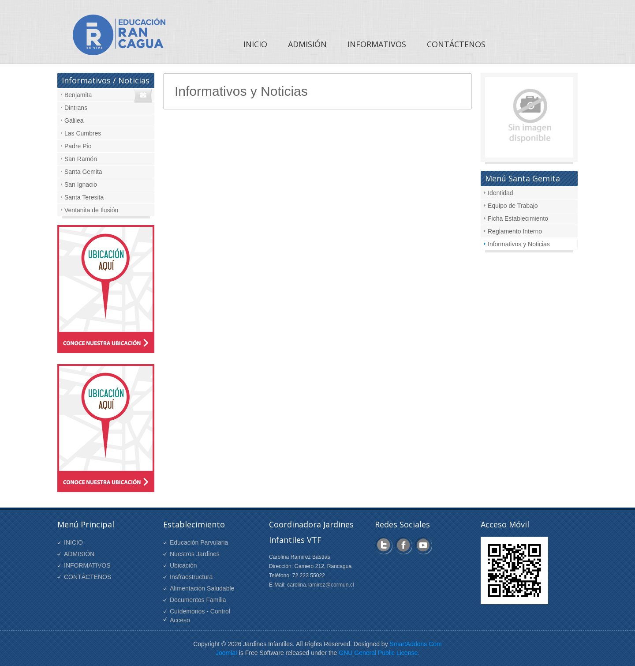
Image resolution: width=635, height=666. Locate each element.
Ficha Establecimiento (518, 218)
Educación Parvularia (199, 542)
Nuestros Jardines (195, 553)
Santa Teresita (84, 197)
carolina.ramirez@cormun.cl (320, 585)
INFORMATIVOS (87, 565)
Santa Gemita (83, 171)
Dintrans (75, 107)
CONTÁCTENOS (87, 576)
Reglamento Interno (515, 231)
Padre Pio (77, 146)
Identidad (500, 192)
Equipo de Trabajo (513, 205)
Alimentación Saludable (202, 588)
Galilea (74, 120)
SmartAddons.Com (416, 643)
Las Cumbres (82, 133)
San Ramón (80, 158)
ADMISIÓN (79, 553)
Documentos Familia (198, 599)
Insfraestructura (191, 576)
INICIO (73, 542)
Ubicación (183, 565)
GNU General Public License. (379, 652)
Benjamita (78, 94)
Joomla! (226, 652)
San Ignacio (80, 184)
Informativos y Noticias (519, 244)
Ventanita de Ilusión (91, 210)
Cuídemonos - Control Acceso (200, 616)
